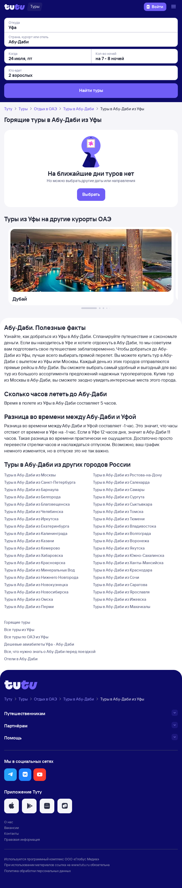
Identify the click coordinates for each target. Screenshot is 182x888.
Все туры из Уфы (19, 629)
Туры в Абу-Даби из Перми (29, 606)
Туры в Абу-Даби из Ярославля (121, 591)
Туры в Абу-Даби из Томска (118, 511)
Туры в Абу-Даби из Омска (28, 599)
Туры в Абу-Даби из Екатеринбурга (36, 526)
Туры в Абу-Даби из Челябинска (33, 511)
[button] (10, 774)
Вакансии (11, 828)
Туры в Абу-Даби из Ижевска (119, 599)
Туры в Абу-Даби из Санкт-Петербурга (39, 482)
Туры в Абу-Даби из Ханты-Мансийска (128, 562)
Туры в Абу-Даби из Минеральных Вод (39, 570)
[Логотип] (14, 6)
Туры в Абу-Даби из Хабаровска (33, 555)
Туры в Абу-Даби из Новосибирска (36, 591)
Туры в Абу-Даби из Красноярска (34, 562)
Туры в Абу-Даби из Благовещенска (37, 504)
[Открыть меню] (174, 7)
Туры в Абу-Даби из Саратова (120, 584)
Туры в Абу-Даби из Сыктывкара (122, 504)
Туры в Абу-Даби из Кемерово (32, 548)
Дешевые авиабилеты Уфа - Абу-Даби (39, 644)
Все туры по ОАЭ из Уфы (26, 636)
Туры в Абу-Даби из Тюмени (119, 518)
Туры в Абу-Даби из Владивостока (124, 526)
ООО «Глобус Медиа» (82, 859)
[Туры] (35, 7)
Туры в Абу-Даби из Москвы (30, 474)
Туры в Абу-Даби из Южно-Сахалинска (128, 555)
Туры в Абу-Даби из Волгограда (122, 533)
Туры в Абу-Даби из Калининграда (35, 533)
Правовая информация (22, 839)
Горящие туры (17, 622)
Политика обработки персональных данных (37, 871)
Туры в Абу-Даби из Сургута (118, 496)
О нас (8, 822)
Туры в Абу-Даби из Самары (118, 489)
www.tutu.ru (80, 865)
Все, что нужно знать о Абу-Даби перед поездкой (50, 651)
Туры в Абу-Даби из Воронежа (121, 540)
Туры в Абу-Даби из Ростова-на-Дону (127, 474)
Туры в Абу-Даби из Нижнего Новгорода (41, 577)
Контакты (11, 833)
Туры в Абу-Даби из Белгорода (32, 496)
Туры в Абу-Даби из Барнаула (31, 489)
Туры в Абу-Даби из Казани (29, 540)
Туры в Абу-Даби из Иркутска (31, 518)
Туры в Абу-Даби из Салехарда (121, 482)
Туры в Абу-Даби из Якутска (119, 548)
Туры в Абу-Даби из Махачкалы (121, 606)
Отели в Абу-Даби (21, 658)
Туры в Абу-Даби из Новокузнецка (36, 584)
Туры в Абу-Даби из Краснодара (122, 570)
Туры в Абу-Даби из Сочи (116, 577)
